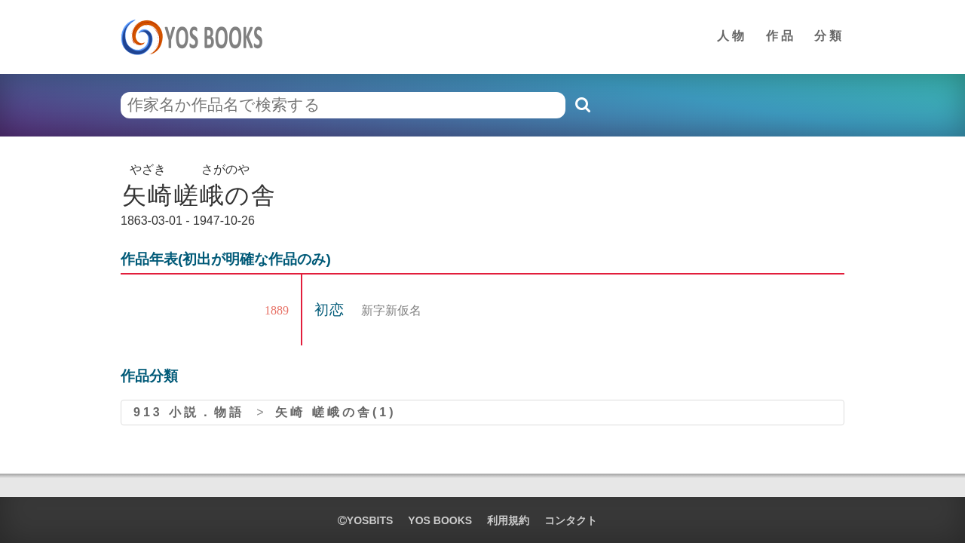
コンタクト (570, 520)
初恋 (331, 310)
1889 (277, 310)
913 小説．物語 (188, 412)
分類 (829, 35)
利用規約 (508, 520)
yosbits (365, 520)
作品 (781, 35)
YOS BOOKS (440, 520)
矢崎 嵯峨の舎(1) (335, 412)
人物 (732, 35)
